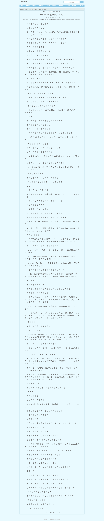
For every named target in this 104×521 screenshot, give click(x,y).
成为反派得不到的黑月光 (31, 515)
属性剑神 (63, 19)
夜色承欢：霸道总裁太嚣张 (75, 19)
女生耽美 (67, 5)
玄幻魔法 (28, 5)
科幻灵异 (54, 5)
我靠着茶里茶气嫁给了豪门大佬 (42, 515)
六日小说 (22, 9)
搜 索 (82, 2)
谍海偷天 (71, 515)
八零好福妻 (75, 515)
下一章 (58, 17)
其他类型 (74, 5)
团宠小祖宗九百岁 (58, 515)
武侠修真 (34, 5)
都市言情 (41, 5)
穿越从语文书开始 (65, 515)
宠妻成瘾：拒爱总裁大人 (57, 19)
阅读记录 (81, 5)
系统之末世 (68, 19)
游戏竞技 (61, 5)
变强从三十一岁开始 (33, 9)
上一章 (45, 17)
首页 (22, 5)
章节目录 (52, 17)
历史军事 (48, 5)
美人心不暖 (29, 19)
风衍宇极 (50, 19)
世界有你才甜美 (42, 19)
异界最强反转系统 (34, 19)
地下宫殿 (46, 19)
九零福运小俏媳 (52, 515)
